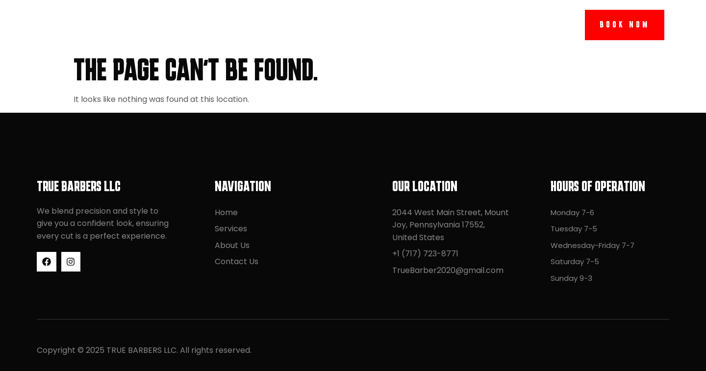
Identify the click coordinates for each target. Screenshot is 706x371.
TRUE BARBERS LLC (88, 24)
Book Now (625, 24)
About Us (369, 24)
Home (246, 24)
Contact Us (442, 24)
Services (301, 24)
